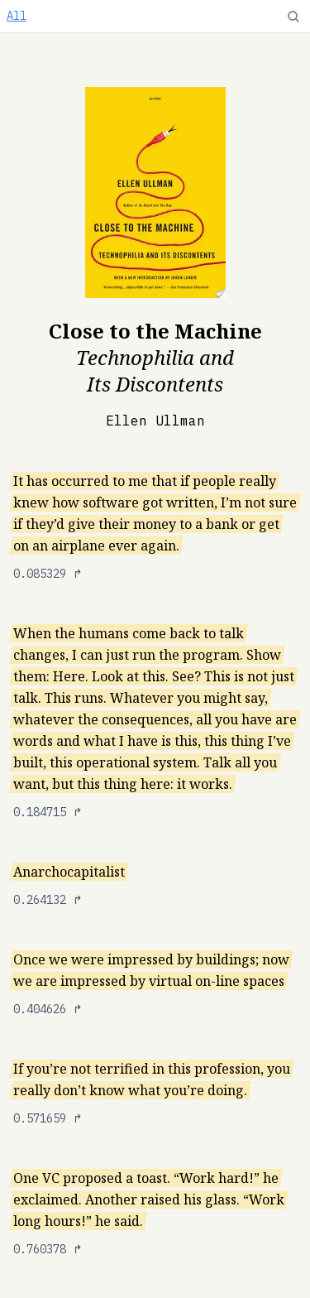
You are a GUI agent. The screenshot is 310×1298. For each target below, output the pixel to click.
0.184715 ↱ (48, 812)
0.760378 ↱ (48, 1249)
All (16, 15)
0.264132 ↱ (48, 899)
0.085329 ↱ (48, 573)
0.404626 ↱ (48, 1009)
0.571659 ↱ (48, 1118)
